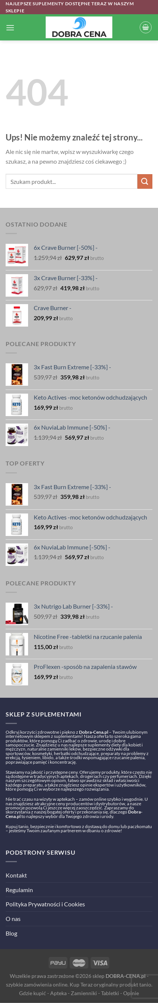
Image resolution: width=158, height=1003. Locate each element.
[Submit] (144, 181)
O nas (13, 918)
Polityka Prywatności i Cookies (45, 903)
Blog (11, 933)
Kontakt (16, 875)
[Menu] (10, 27)
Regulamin (19, 889)
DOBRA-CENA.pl (126, 976)
